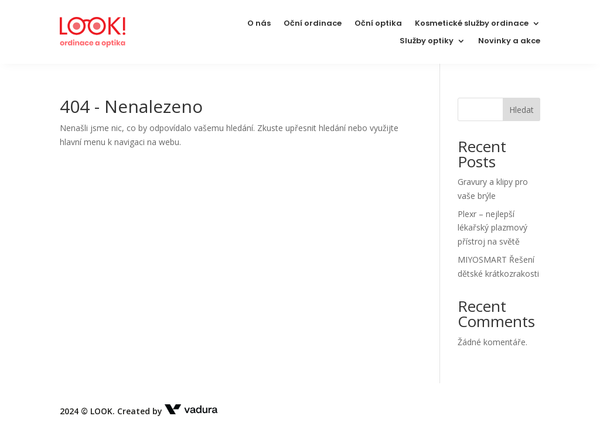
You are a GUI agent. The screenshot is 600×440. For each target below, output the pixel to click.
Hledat (521, 109)
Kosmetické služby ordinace (472, 24)
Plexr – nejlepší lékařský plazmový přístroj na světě (492, 228)
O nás (259, 24)
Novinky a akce (509, 41)
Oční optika (378, 24)
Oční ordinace (313, 24)
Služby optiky (427, 41)
